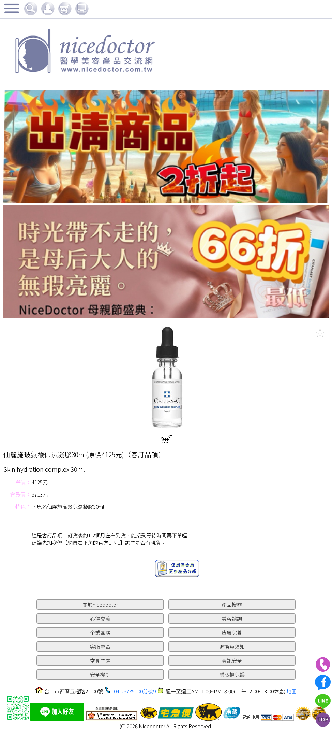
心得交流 (100, 618)
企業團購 (100, 632)
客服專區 (100, 646)
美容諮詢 (232, 618)
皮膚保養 (232, 632)
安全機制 (100, 674)
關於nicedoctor (100, 604)
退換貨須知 (232, 646)
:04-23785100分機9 (134, 691)
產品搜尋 (232, 604)
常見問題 (100, 660)
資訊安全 (232, 660)
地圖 (291, 691)
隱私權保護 (232, 674)
